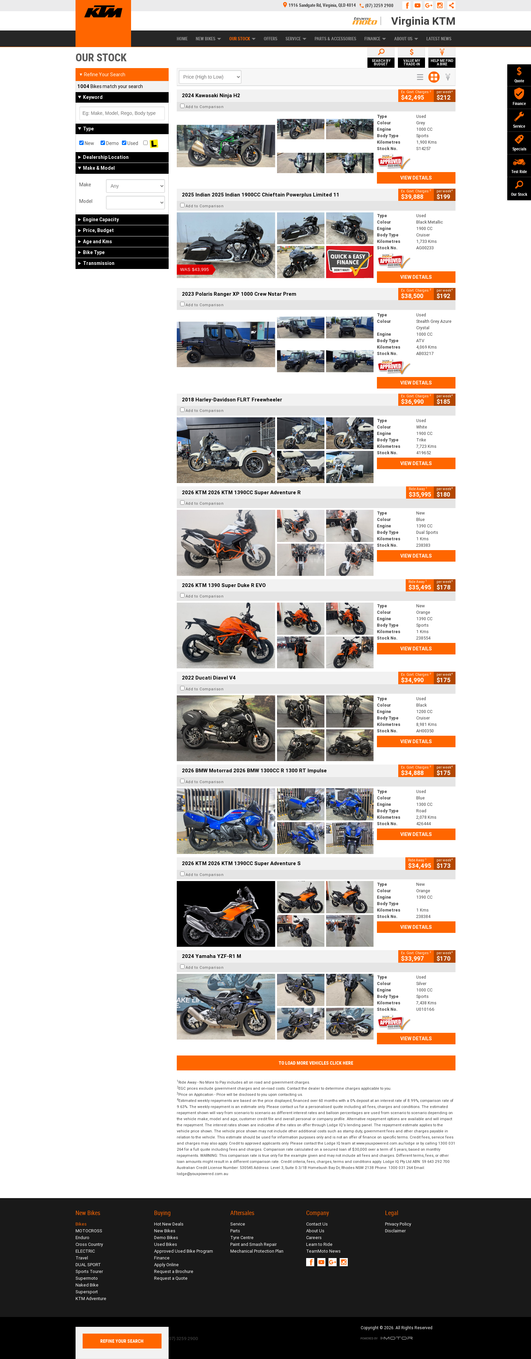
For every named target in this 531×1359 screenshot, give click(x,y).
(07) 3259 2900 (379, 5)
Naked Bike (87, 1285)
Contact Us (317, 1224)
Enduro (82, 1237)
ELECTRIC (85, 1251)
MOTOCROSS (89, 1231)
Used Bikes (165, 1244)
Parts (235, 1231)
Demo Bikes (166, 1237)
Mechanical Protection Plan (256, 1251)
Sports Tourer (89, 1271)
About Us (406, 38)
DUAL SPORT (88, 1265)
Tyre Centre (242, 1237)
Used (130, 143)
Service (295, 38)
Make (85, 185)
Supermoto (87, 1278)
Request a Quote (171, 1278)
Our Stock (242, 38)
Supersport (87, 1292)
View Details (416, 178)
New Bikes (208, 38)
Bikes (81, 1224)
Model (85, 201)
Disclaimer (395, 1231)
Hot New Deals (169, 1224)
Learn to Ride (319, 1244)
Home (182, 38)
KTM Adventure (91, 1298)
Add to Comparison (205, 106)
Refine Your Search (102, 74)
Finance (375, 38)
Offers (270, 38)
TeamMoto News (323, 1251)
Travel (82, 1258)
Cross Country (89, 1244)
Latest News (438, 38)
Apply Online (166, 1265)
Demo (110, 143)
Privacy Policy (398, 1224)
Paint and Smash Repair (253, 1244)
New (86, 143)
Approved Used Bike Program (183, 1251)
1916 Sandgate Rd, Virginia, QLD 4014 (319, 5)
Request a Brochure (173, 1271)
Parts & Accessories (335, 38)
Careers (314, 1237)
